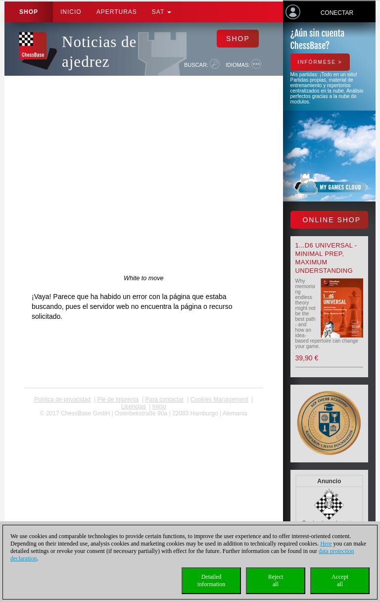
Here (326, 543)
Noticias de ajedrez (99, 51)
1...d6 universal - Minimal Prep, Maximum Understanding (326, 258)
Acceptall (340, 580)
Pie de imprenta (118, 399)
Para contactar (164, 399)
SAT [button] (162, 11)
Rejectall (276, 580)
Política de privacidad (62, 399)
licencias (133, 406)
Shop (28, 11)
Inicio (71, 11)
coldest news (144, 420)
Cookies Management (219, 399)
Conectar (337, 12)
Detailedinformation (211, 580)
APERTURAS (116, 11)
